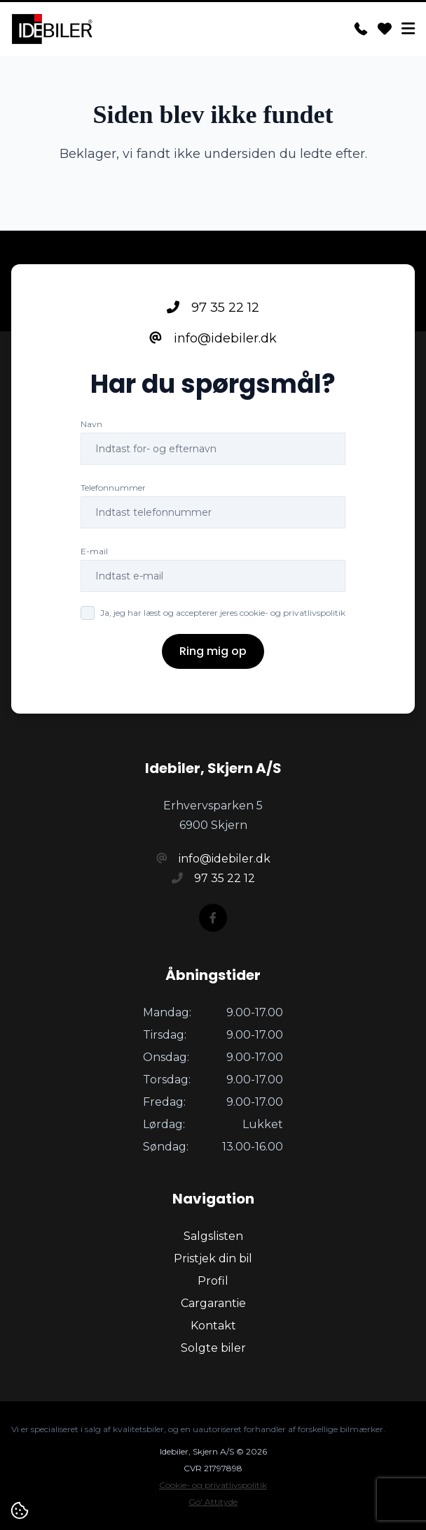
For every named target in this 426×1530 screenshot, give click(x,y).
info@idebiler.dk (213, 338)
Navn (91, 424)
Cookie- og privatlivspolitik (213, 1485)
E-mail (94, 551)
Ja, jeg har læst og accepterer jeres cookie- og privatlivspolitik (222, 612)
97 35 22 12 (213, 307)
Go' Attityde (213, 1501)
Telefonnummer (113, 487)
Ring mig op (213, 651)
